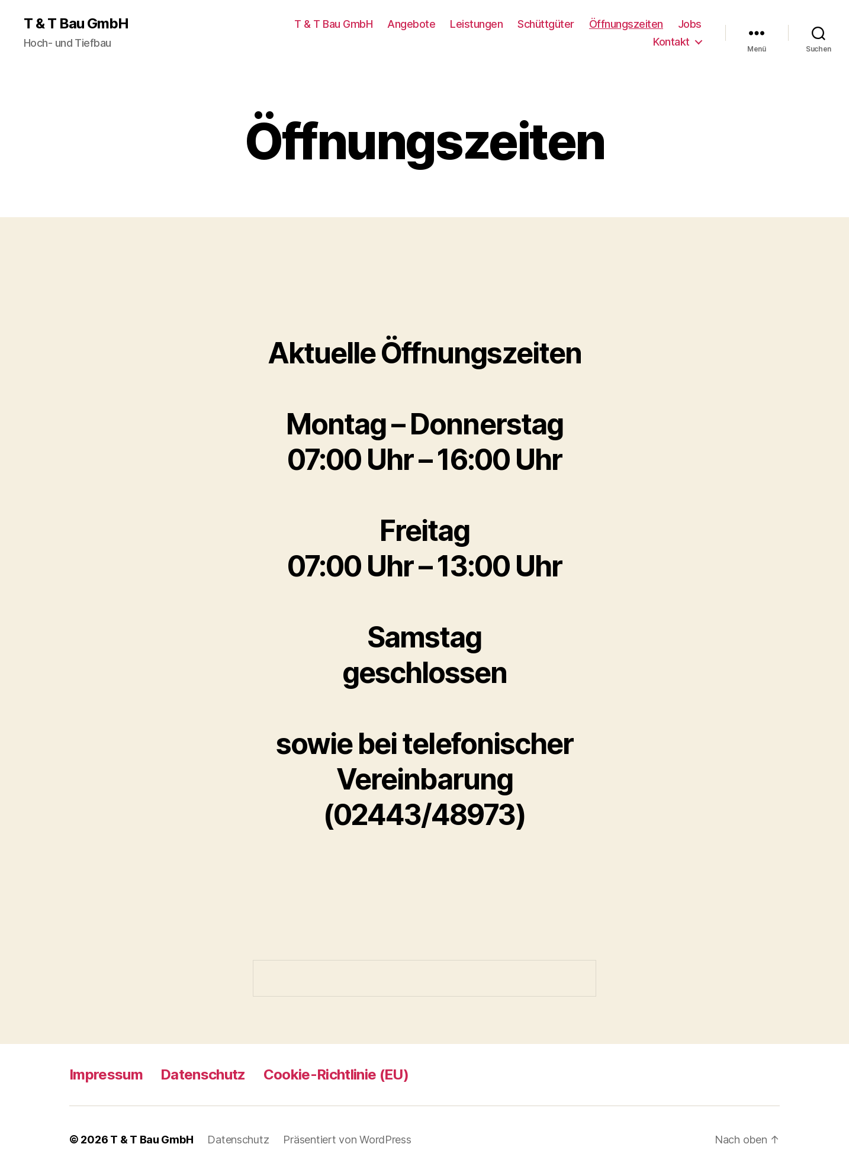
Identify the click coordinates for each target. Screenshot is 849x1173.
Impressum (106, 1074)
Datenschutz (203, 1074)
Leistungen (476, 24)
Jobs (690, 24)
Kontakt (671, 42)
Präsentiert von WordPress (347, 1139)
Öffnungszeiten (626, 24)
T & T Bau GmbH (76, 24)
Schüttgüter (545, 24)
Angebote (411, 24)
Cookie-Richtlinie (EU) (336, 1074)
